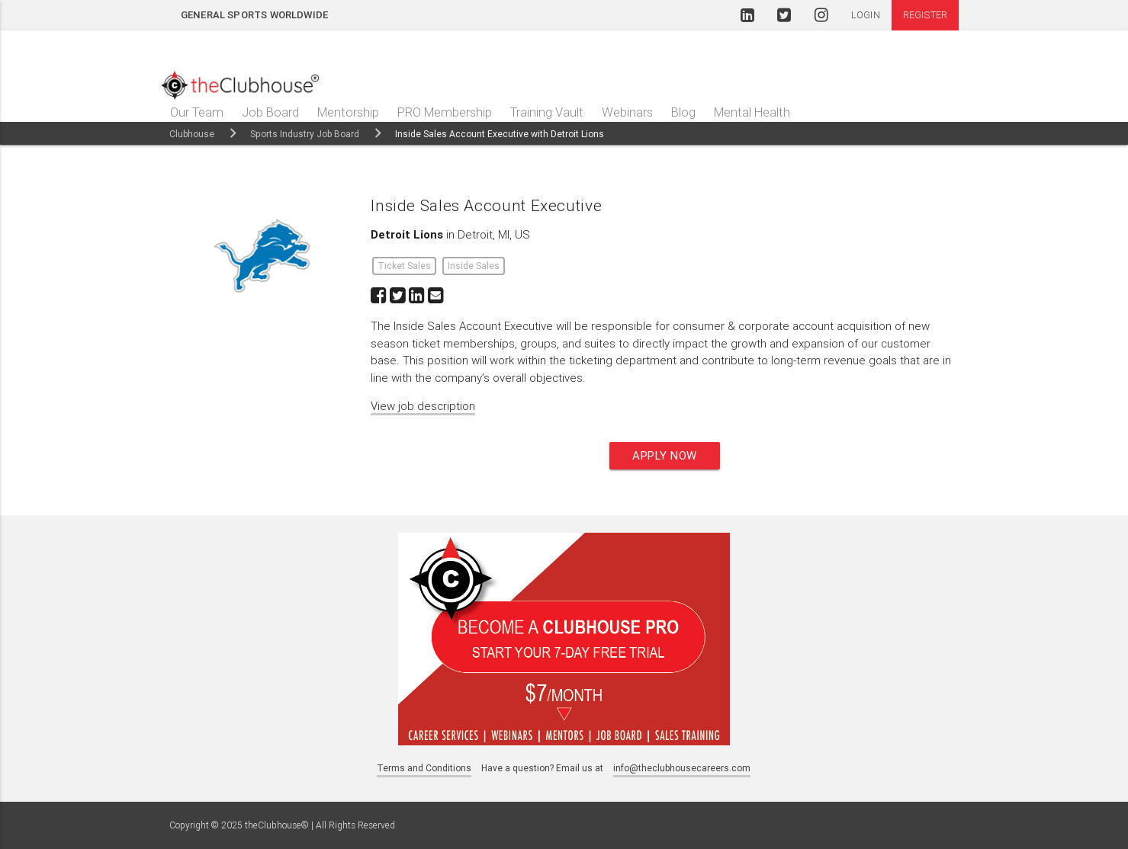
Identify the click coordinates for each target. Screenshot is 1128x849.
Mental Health (752, 112)
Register (925, 14)
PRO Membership (444, 112)
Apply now (664, 455)
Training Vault (546, 112)
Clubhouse (191, 133)
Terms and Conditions (424, 768)
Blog (683, 112)
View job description (423, 406)
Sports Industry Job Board (304, 133)
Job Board (270, 112)
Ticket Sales (404, 265)
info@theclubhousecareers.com (681, 768)
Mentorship (348, 112)
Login (865, 14)
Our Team (196, 112)
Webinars (627, 112)
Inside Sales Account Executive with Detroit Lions (499, 133)
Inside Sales (474, 265)
